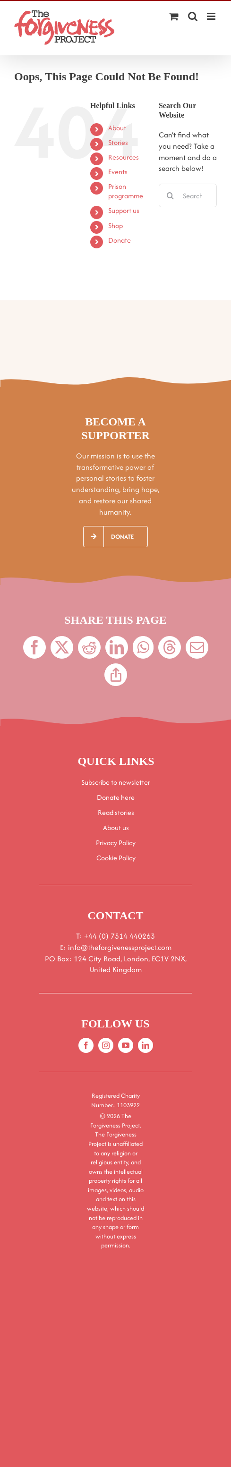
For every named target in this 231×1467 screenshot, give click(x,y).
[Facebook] (34, 647)
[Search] (170, 195)
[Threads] (169, 647)
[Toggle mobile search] (192, 16)
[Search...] (188, 195)
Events (118, 172)
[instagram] (105, 1045)
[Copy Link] (115, 674)
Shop (115, 225)
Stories (118, 142)
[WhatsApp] (143, 647)
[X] (62, 647)
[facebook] (86, 1045)
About (117, 128)
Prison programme (125, 191)
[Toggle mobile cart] (174, 16)
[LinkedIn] (116, 647)
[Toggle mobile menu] (212, 16)
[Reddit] (89, 647)
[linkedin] (145, 1045)
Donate (119, 240)
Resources (123, 157)
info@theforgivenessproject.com (119, 947)
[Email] (197, 647)
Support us (123, 210)
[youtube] (125, 1045)
